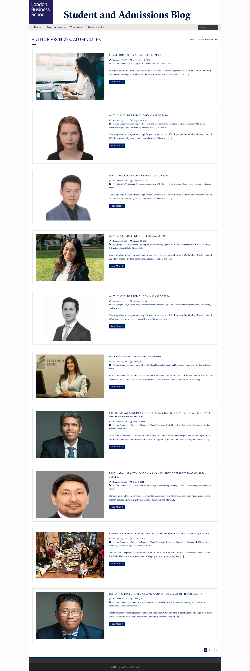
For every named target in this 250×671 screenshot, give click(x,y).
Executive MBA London (163, 63)
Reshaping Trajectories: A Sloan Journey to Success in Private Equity (155, 593)
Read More (116, 81)
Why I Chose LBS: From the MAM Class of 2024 (138, 175)
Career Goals (133, 305)
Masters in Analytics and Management (177, 184)
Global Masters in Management (153, 305)
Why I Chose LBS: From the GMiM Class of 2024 (139, 296)
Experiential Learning (137, 244)
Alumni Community (121, 63)
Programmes (54, 27)
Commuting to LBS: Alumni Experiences (135, 55)
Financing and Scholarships (157, 124)
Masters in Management (184, 244)
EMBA (149, 63)
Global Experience (157, 425)
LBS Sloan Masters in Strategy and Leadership (165, 365)
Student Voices (97, 27)
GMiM (170, 305)
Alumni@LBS (121, 60)
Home (37, 27)
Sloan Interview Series (194, 365)
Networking (135, 127)
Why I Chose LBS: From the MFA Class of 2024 (138, 115)
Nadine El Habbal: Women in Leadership (135, 356)
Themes (75, 27)
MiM (197, 244)
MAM (157, 184)
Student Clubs (147, 127)
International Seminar (201, 425)
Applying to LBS (137, 63)
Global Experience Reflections (178, 425)
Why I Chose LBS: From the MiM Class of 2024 (138, 235)
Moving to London (178, 485)
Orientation (113, 248)
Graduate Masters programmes (182, 124)
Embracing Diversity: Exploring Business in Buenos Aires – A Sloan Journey (159, 533)
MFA (127, 127)
